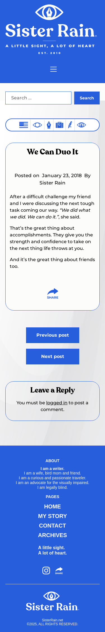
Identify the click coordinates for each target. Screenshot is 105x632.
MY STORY (52, 516)
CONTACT (52, 526)
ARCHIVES (52, 535)
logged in (56, 402)
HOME (52, 506)
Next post (52, 356)
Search (87, 98)
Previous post (52, 335)
